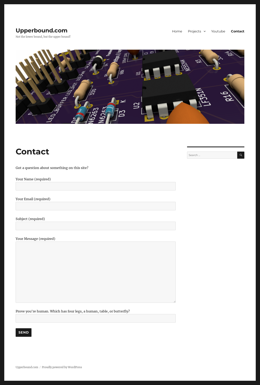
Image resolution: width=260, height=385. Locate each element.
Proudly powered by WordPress (62, 367)
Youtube (218, 31)
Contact (237, 31)
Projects (194, 31)
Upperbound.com (41, 30)
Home (177, 31)
